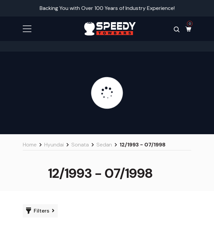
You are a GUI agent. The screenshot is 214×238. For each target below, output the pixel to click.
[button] (27, 28)
